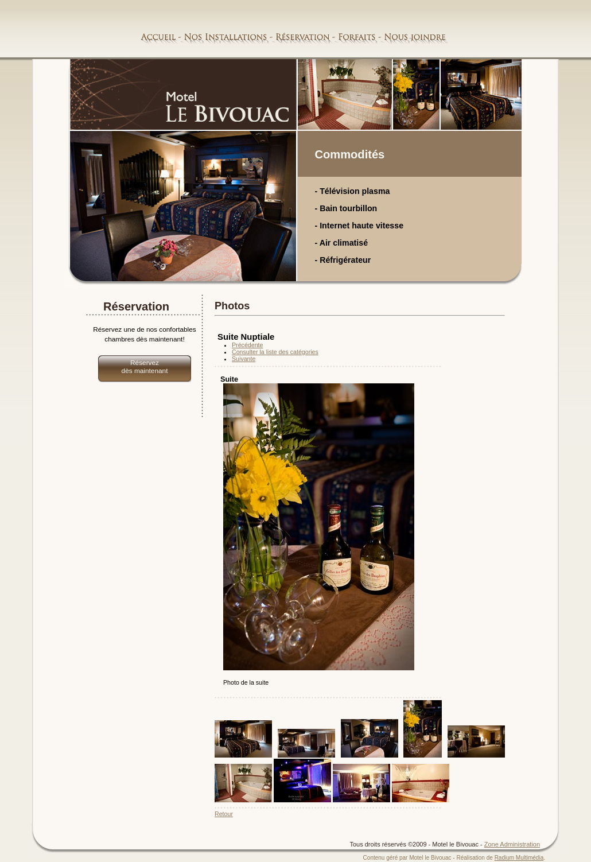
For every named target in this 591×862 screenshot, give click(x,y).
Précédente (247, 344)
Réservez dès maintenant (145, 367)
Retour (224, 813)
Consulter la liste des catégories (275, 351)
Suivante (243, 358)
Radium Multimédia (519, 858)
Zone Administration (512, 844)
